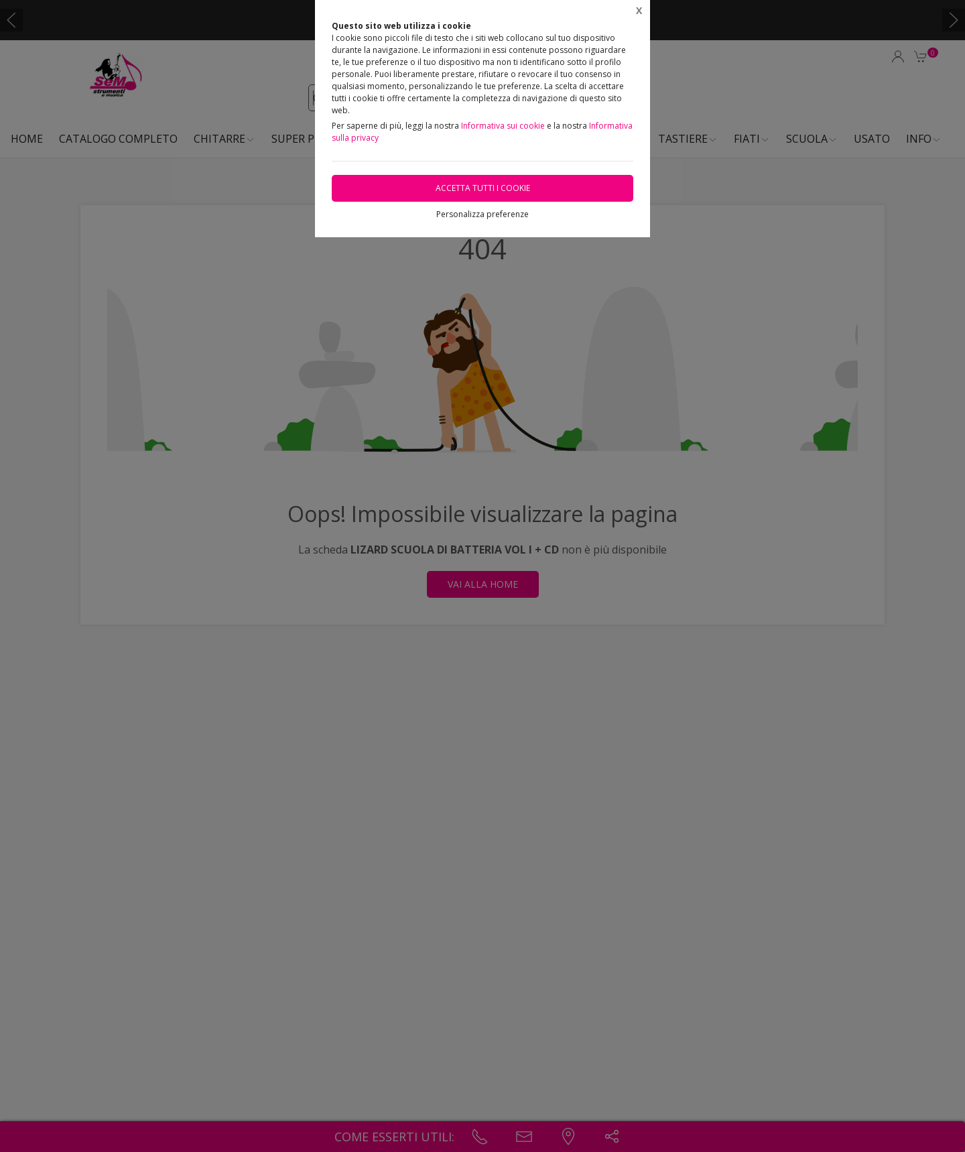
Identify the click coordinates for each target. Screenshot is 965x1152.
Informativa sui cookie (503, 125)
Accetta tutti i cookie (483, 188)
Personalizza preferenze (482, 214)
